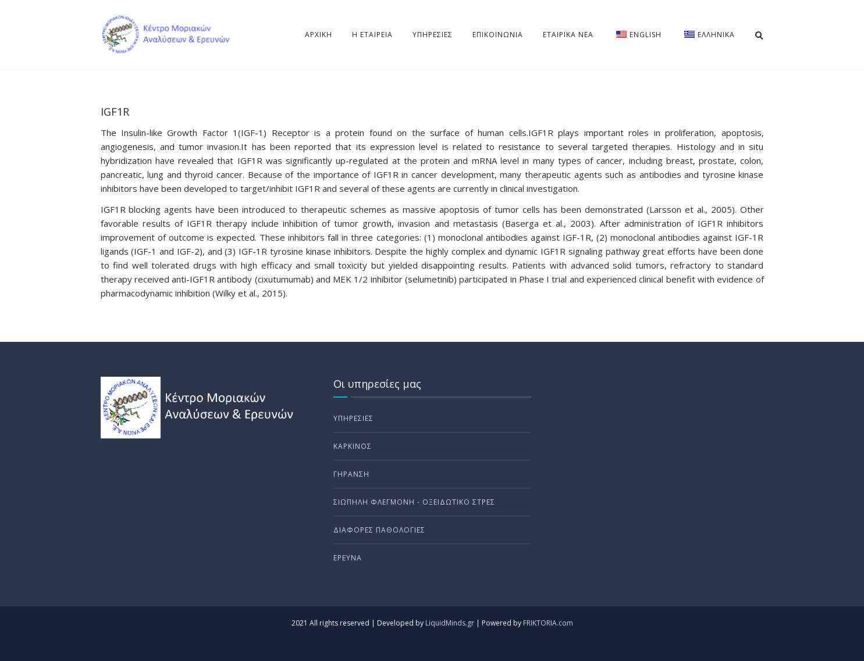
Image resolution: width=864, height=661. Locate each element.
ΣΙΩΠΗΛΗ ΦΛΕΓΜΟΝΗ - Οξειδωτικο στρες (414, 502)
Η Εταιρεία (372, 35)
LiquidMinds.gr (449, 623)
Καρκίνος (352, 446)
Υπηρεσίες (433, 35)
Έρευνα (347, 558)
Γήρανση (351, 474)
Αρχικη (318, 35)
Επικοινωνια (497, 35)
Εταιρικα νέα (568, 35)
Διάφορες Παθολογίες (379, 530)
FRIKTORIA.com (548, 623)
